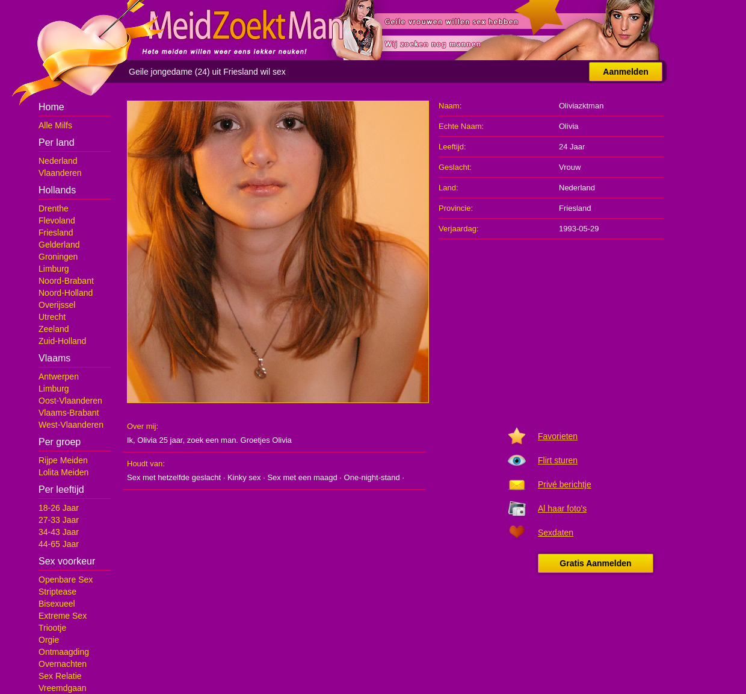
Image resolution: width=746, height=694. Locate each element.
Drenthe (54, 208)
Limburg (54, 269)
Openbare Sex (66, 579)
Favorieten (558, 436)
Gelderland (59, 244)
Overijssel (57, 305)
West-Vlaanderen (71, 425)
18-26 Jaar (59, 508)
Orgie (49, 640)
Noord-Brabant (66, 281)
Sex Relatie (60, 676)
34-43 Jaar (59, 532)
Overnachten (63, 664)
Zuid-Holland (62, 341)
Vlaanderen (60, 173)
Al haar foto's (562, 508)
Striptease (57, 591)
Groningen (58, 256)
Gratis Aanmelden (595, 563)
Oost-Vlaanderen (70, 400)
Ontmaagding (64, 652)
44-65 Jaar (59, 544)
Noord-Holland (66, 293)
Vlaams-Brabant (69, 412)
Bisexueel (57, 603)
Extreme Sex (63, 616)
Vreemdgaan (63, 688)
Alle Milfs (55, 125)
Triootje (52, 628)
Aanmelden (625, 72)
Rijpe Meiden (63, 460)
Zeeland (54, 329)
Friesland (56, 232)
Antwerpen (59, 376)
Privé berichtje (564, 484)
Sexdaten (555, 532)
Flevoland (57, 220)
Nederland (58, 161)
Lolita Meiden (63, 472)
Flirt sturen (558, 460)
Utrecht (52, 317)
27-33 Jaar (59, 520)
